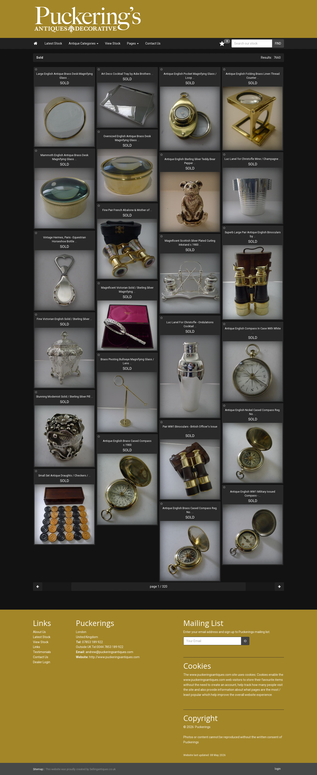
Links (36, 647)
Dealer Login (41, 662)
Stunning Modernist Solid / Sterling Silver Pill (64, 396)
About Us (39, 632)
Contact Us (152, 43)
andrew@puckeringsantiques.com (109, 652)
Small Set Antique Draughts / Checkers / (64, 475)
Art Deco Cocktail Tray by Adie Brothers (127, 73)
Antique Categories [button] (83, 43)
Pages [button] (133, 43)
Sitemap (38, 769)
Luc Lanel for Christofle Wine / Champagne (253, 159)
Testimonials (42, 652)
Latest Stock (53, 43)
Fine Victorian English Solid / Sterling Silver (64, 319)
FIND (278, 43)
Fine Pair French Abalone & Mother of (127, 210)
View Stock (112, 43)
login (278, 768)
